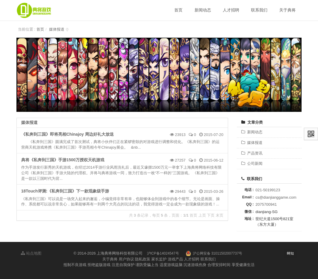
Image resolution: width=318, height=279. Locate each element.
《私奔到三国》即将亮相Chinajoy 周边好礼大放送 (67, 134)
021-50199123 (267, 190)
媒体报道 (56, 29)
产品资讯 (251, 153)
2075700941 (266, 204)
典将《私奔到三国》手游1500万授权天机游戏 (62, 159)
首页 (40, 29)
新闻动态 (251, 132)
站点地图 (31, 253)
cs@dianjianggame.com (275, 197)
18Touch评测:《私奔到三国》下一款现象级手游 (65, 191)
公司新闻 (251, 163)
